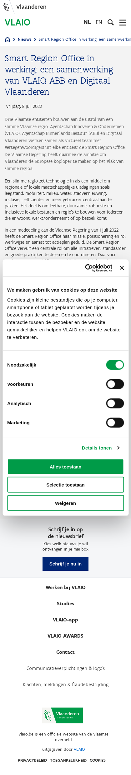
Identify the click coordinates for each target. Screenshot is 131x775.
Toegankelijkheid (68, 760)
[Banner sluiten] (121, 268)
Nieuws (24, 39)
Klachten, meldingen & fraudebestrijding (65, 684)
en (99, 21)
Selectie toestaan (65, 484)
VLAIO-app (65, 620)
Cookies (98, 760)
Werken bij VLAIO (66, 587)
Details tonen (97, 447)
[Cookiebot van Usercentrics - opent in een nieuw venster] (85, 268)
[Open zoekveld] (110, 22)
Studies (65, 604)
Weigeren (65, 502)
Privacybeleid (32, 760)
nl (87, 21)
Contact (65, 652)
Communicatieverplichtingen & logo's (66, 668)
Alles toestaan (66, 466)
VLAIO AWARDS (65, 636)
